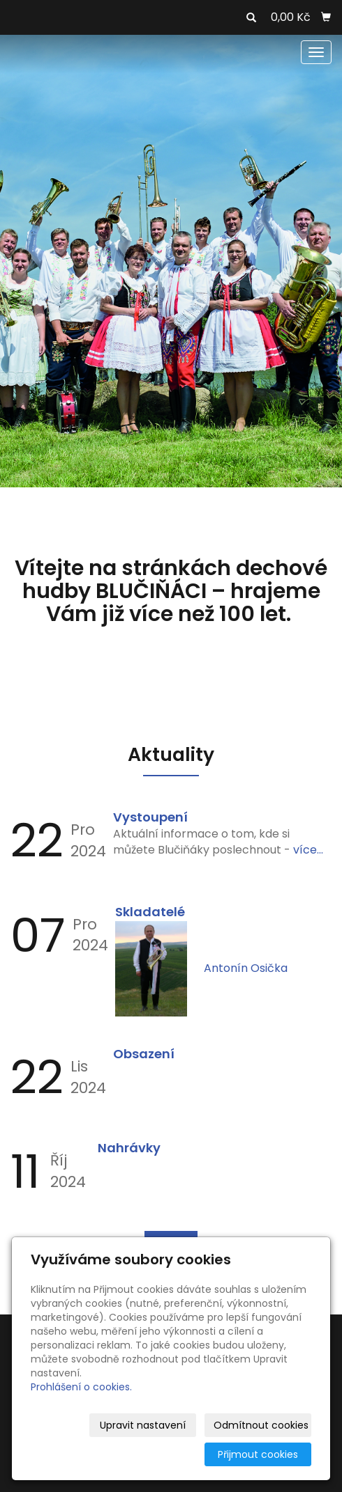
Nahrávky (129, 1147)
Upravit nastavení (143, 1425)
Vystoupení (150, 817)
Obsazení (143, 1053)
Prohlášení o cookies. (81, 1387)
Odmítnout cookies (261, 1425)
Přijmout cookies (258, 1454)
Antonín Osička (246, 968)
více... (308, 850)
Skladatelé (150, 911)
